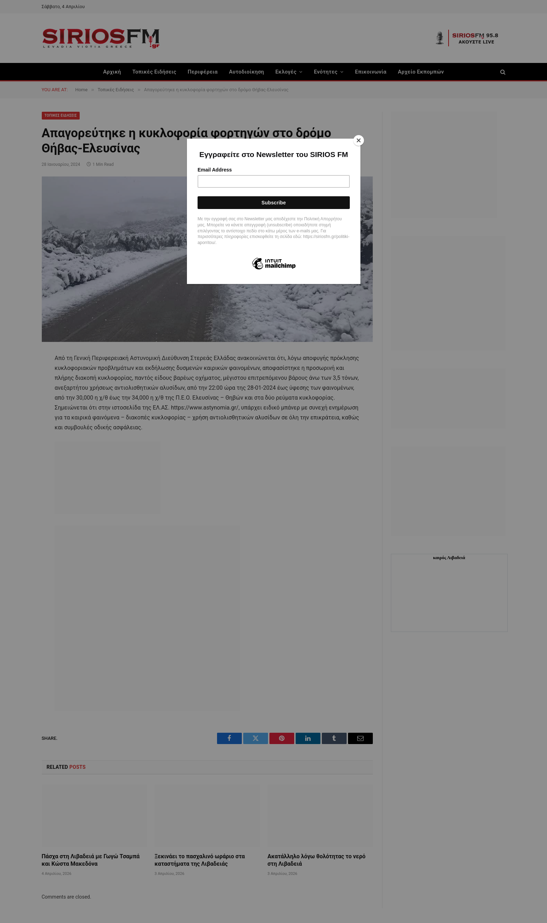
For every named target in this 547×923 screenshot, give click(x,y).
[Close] (358, 140)
